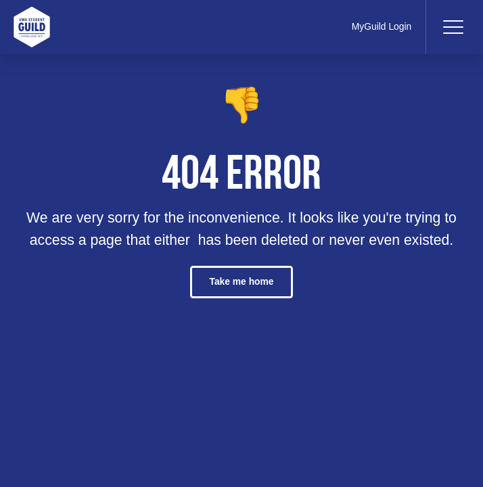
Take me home (241, 281)
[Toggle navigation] (453, 27)
